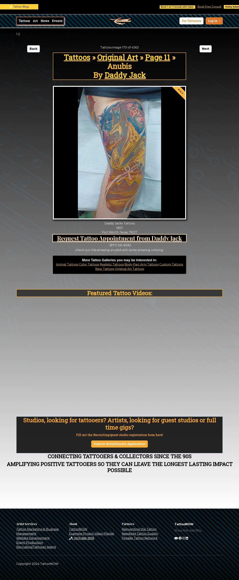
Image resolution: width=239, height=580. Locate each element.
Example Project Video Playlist (91, 533)
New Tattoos (104, 269)
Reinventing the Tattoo (139, 529)
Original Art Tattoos (129, 269)
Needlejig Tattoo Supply (140, 533)
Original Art (117, 57)
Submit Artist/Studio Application (119, 444)
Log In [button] (213, 21)
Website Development (33, 538)
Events (57, 21)
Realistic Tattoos (112, 264)
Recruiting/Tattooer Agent (36, 547)
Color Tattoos (89, 264)
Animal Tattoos (67, 264)
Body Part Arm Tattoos (141, 264)
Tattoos (24, 21)
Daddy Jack (125, 75)
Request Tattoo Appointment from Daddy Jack (119, 238)
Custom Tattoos (171, 264)
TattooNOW (78, 529)
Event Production (29, 542)
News (45, 21)
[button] (191, 20)
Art (35, 21)
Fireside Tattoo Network (140, 538)
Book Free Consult (213, 6)
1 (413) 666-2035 (81, 538)
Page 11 (157, 57)
